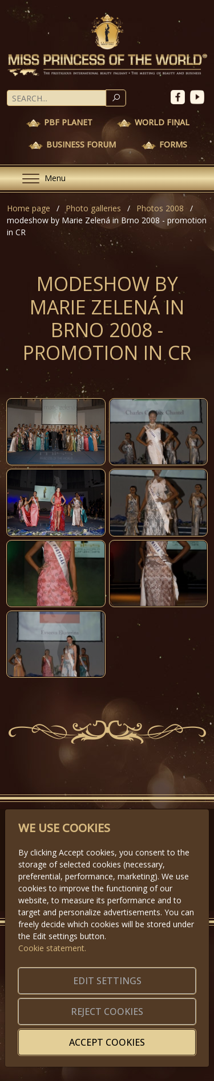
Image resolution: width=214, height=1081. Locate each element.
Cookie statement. (52, 948)
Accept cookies (107, 1042)
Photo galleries (93, 208)
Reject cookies (107, 1011)
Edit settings (107, 980)
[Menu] (39, 178)
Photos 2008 (160, 208)
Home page (28, 208)
